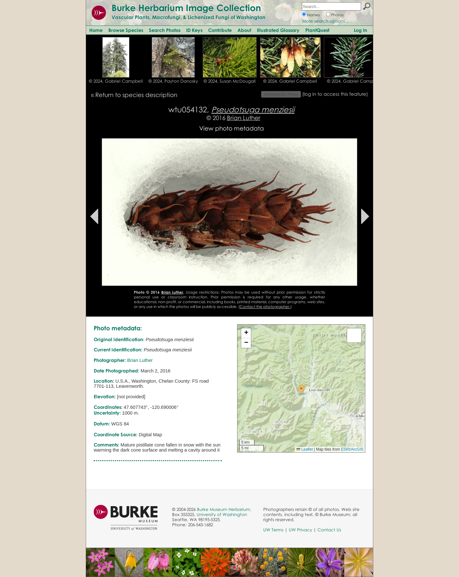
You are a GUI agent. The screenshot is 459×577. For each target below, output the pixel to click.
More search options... (325, 21)
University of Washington (222, 514)
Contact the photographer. (265, 306)
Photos (337, 14)
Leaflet (304, 449)
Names (313, 14)
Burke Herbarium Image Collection (186, 7)
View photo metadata (231, 128)
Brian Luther (243, 117)
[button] (301, 388)
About (244, 30)
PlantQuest (317, 30)
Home (96, 30)
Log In (360, 30)
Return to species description (136, 94)
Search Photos (164, 30)
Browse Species (125, 30)
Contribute (220, 30)
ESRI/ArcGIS (352, 449)
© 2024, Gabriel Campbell (116, 81)
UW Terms (273, 529)
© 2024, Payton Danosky (173, 81)
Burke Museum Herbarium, (224, 509)
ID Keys (194, 30)
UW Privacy (300, 529)
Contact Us (329, 529)
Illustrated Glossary (278, 30)
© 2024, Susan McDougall (230, 81)
